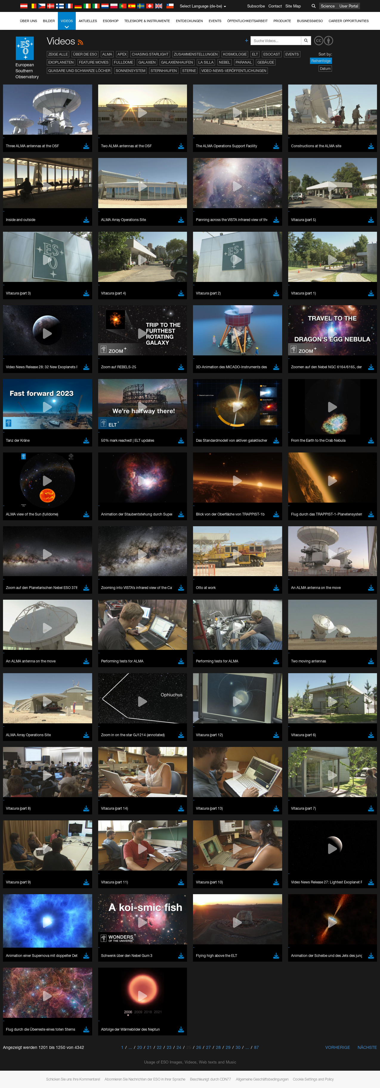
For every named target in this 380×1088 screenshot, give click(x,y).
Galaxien (147, 62)
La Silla (206, 62)
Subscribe (256, 6)
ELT (255, 54)
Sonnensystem (130, 70)
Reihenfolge (320, 61)
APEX (122, 54)
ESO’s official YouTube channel (140, 715)
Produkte (282, 21)
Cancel (48, 924)
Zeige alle (58, 54)
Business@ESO (310, 21)
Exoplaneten (61, 62)
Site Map (293, 6)
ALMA (107, 54)
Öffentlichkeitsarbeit (247, 21)
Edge (22, 825)
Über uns (28, 21)
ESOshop (110, 21)
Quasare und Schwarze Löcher (79, 70)
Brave (23, 814)
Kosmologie (235, 54)
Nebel (224, 62)
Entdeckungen (189, 21)
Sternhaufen (164, 70)
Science (328, 6)
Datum (325, 68)
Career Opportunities (349, 21)
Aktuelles (88, 21)
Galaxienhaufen (177, 62)
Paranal (244, 62)
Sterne (189, 70)
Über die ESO (85, 54)
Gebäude (265, 62)
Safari (22, 836)
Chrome (24, 819)
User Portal (348, 6)
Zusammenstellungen (196, 54)
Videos (67, 24)
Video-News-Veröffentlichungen (233, 70)
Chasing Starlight (150, 54)
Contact (275, 6)
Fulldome (123, 62)
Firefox (23, 830)
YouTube (13, 715)
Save (19, 924)
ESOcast (271, 54)
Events (215, 21)
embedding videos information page (342, 721)
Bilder (49, 21)
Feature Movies (94, 62)
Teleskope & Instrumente (147, 21)
